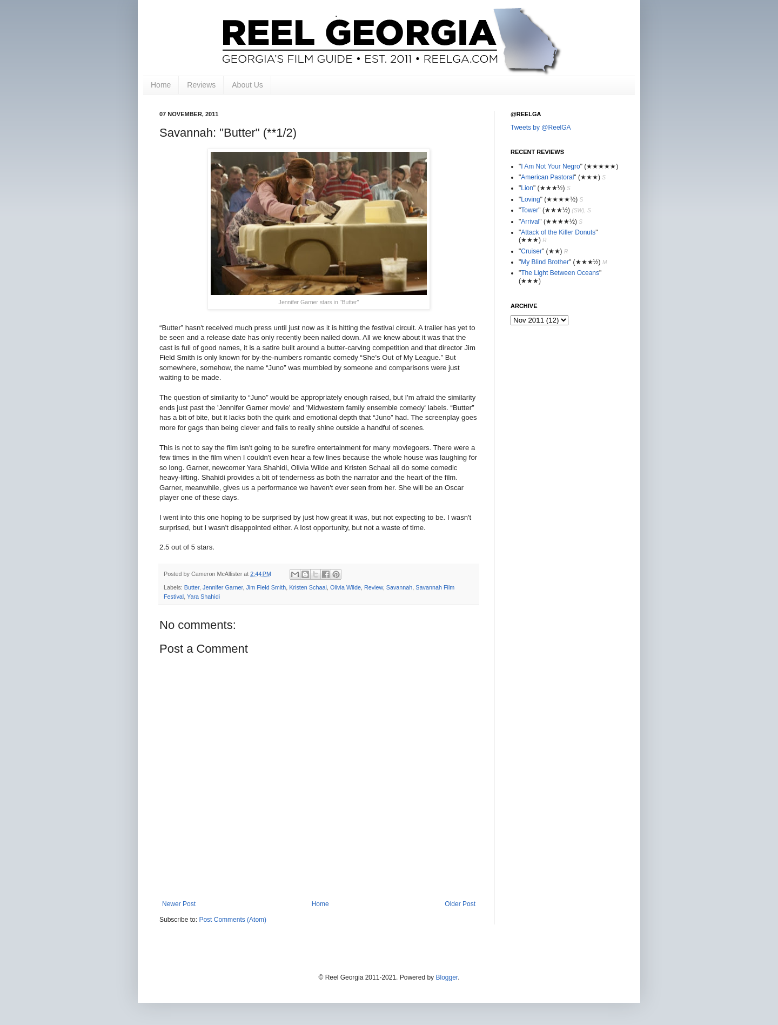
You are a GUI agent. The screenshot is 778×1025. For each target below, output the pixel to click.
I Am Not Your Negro (550, 166)
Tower (529, 210)
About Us (247, 85)
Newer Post (179, 904)
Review (373, 587)
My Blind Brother (545, 262)
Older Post (460, 904)
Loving (530, 199)
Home (161, 85)
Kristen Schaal (308, 587)
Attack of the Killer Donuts (558, 232)
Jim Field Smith (266, 587)
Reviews (201, 85)
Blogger (446, 977)
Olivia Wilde (345, 587)
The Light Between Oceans (560, 273)
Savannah (399, 587)
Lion (527, 188)
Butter (191, 587)
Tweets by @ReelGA (541, 127)
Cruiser (531, 251)
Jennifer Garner (223, 587)
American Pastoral (547, 177)
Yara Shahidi (203, 596)
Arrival (530, 221)
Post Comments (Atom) (232, 919)
